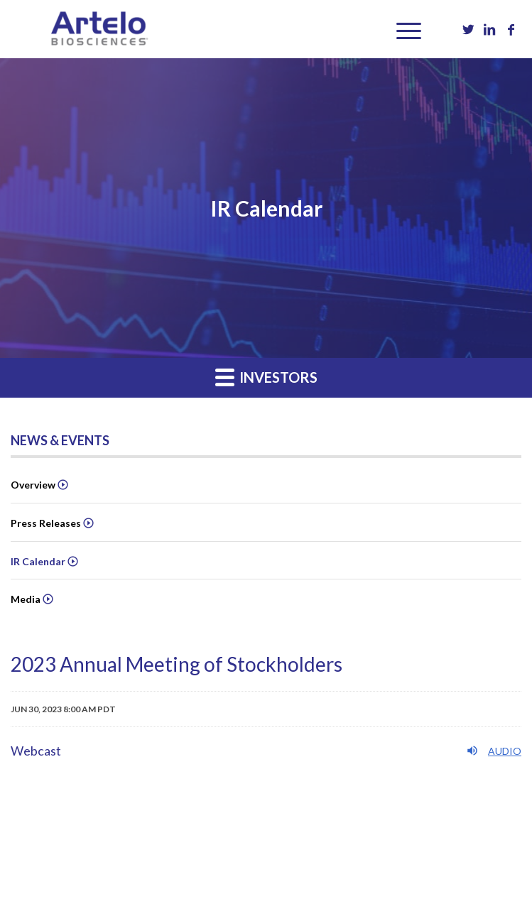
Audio (493, 750)
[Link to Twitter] (468, 29)
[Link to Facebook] (510, 29)
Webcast (36, 750)
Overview (33, 485)
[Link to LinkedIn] (489, 29)
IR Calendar (38, 561)
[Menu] (401, 29)
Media (25, 599)
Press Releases (46, 523)
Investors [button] (266, 376)
